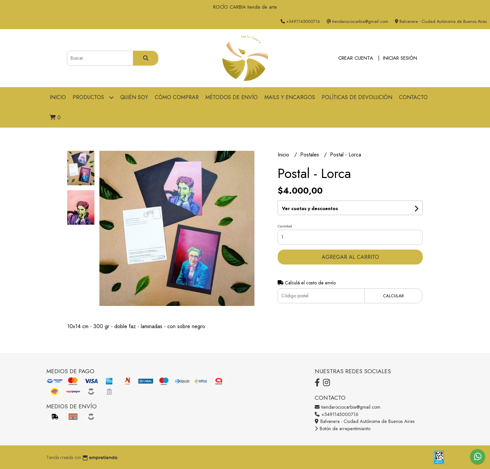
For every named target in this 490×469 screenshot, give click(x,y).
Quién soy (134, 97)
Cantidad (285, 226)
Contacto (413, 97)
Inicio (58, 97)
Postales (310, 154)
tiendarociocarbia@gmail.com (347, 407)
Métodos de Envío (231, 97)
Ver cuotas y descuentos (310, 208)
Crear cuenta (355, 58)
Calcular (393, 296)
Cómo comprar (177, 97)
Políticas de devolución (357, 97)
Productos (93, 97)
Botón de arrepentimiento (342, 428)
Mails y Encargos (289, 97)
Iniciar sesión (400, 58)
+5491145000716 (336, 414)
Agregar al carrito (350, 257)
